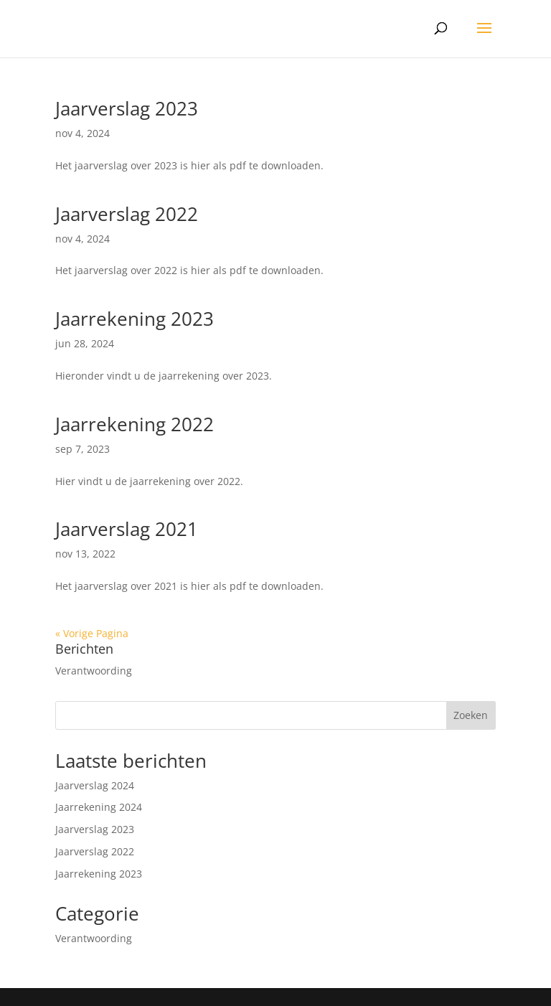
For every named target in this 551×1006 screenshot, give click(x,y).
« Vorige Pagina (91, 633)
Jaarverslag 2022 (126, 214)
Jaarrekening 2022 (134, 424)
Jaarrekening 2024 (98, 807)
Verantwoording (93, 670)
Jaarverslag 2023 (126, 108)
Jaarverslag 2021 (126, 529)
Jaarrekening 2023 (134, 319)
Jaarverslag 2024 (94, 785)
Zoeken (470, 715)
